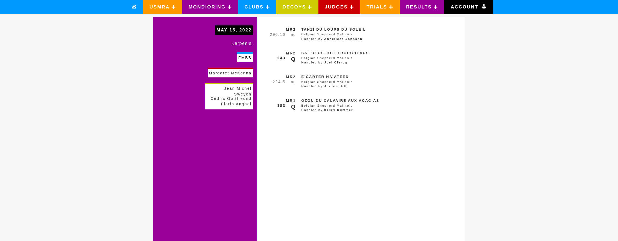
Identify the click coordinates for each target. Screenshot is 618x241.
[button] (162, 7)
